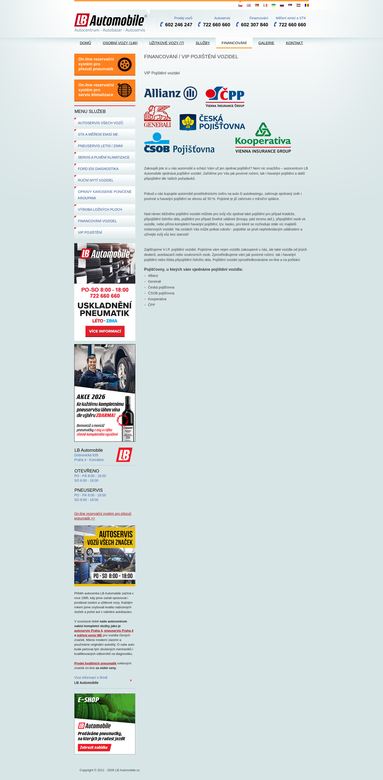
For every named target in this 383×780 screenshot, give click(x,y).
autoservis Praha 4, (88, 630)
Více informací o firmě (90, 680)
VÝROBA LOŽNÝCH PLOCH (100, 209)
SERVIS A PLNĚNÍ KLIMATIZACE (104, 157)
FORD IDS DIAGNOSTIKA (98, 169)
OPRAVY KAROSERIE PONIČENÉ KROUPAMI (105, 195)
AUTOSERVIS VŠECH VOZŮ (100, 123)
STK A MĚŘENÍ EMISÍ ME (98, 134)
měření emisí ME (89, 635)
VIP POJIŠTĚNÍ (90, 232)
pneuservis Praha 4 (118, 630)
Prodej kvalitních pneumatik (95, 663)
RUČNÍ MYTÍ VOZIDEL (95, 180)
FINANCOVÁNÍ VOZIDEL (97, 221)
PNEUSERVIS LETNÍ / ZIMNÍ (100, 146)
